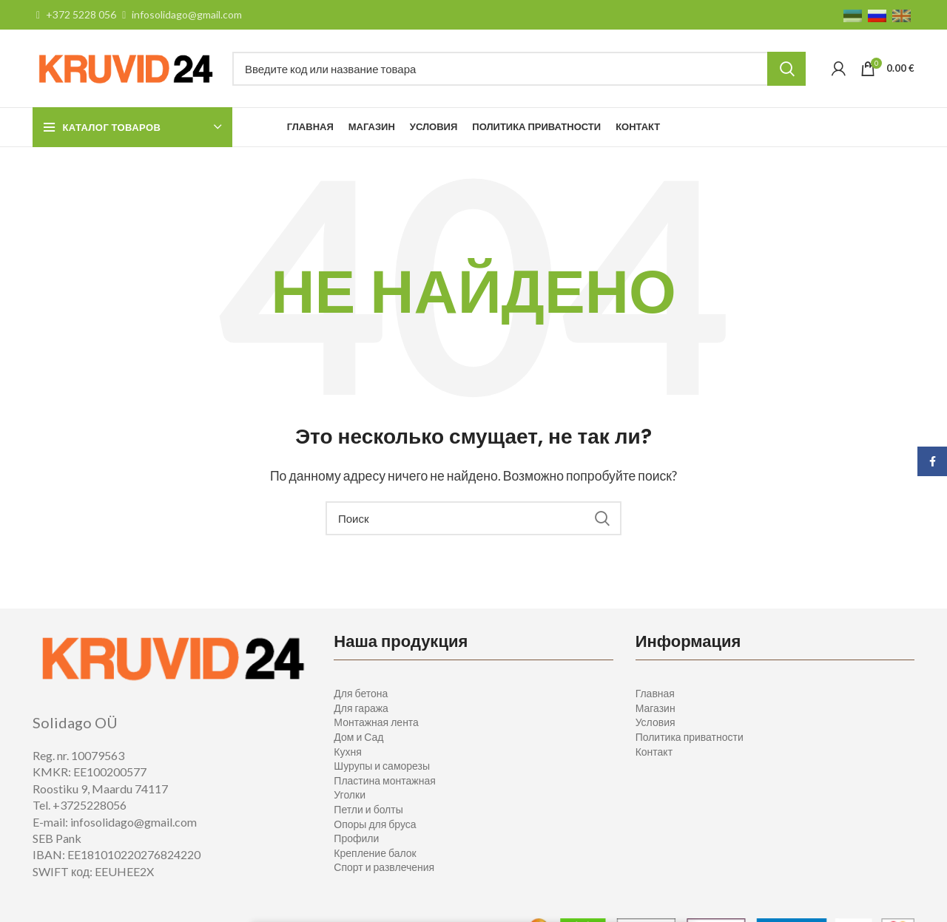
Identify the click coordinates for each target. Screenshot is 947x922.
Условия (655, 722)
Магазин (655, 708)
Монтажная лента (376, 722)
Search (786, 69)
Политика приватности (690, 737)
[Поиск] (519, 69)
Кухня (347, 751)
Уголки (349, 794)
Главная (655, 693)
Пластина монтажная (384, 780)
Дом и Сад (358, 737)
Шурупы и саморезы (382, 765)
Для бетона (361, 693)
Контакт (654, 751)
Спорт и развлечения (384, 867)
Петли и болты (368, 809)
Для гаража (361, 708)
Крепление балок (375, 853)
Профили (356, 838)
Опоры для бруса (375, 824)
